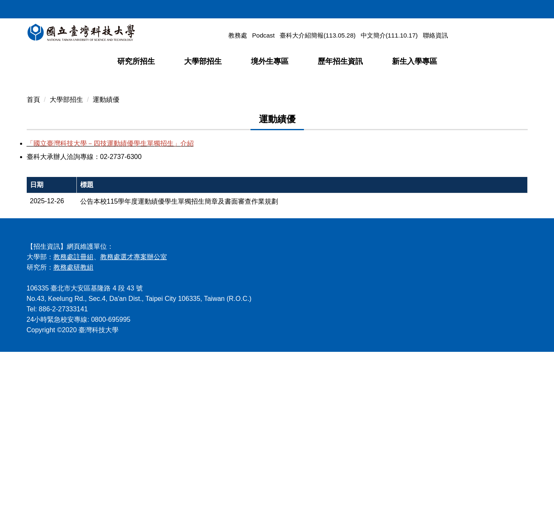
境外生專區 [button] (269, 61)
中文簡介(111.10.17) (389, 35)
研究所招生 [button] (136, 61)
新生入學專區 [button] (414, 61)
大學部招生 (66, 262)
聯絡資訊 (435, 35)
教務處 (237, 35)
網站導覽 (474, 7)
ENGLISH (506, 7)
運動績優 (106, 262)
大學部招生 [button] (203, 61)
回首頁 (446, 7)
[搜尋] (479, 35)
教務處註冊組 (73, 420)
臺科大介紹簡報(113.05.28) (318, 35)
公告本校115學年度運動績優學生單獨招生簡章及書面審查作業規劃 (179, 364)
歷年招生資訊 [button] (340, 61)
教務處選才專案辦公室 (133, 420)
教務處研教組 (73, 430)
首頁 (33, 262)
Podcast (263, 35)
